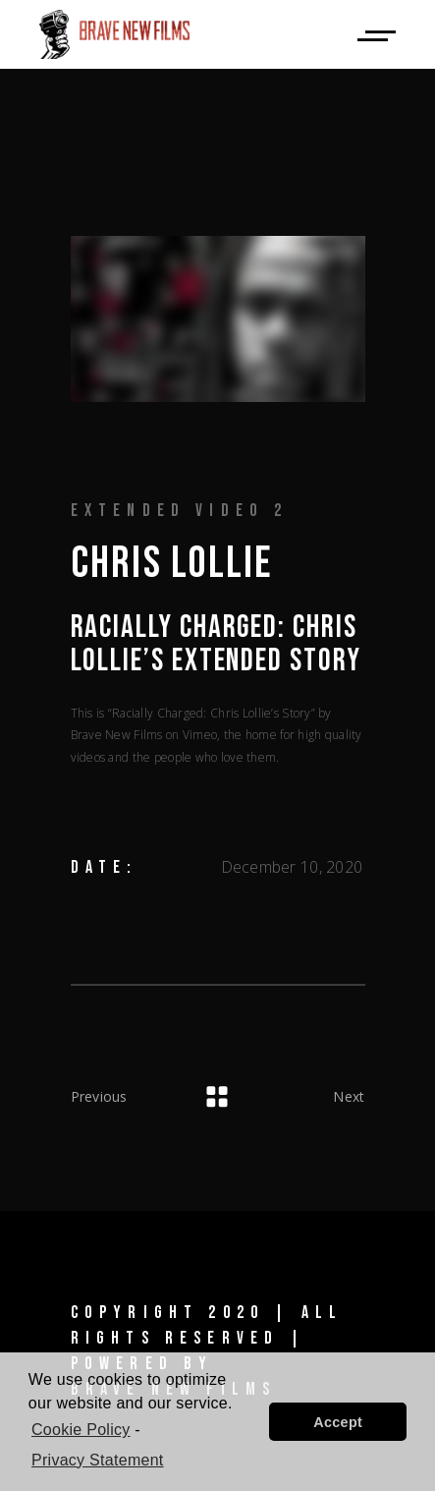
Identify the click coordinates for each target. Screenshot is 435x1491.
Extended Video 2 (180, 510)
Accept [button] (337, 1422)
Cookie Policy (81, 1429)
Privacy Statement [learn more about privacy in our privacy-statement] (97, 1460)
